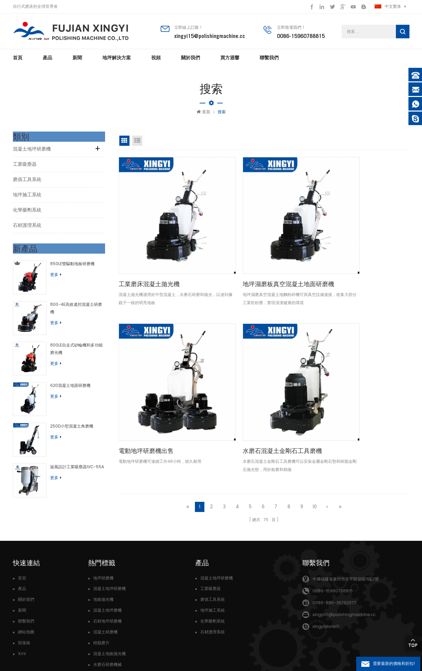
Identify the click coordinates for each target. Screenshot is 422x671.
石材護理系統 (27, 229)
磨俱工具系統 (27, 183)
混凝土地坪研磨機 (32, 152)
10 (315, 293)
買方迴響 (229, 61)
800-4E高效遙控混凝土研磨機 (72, 301)
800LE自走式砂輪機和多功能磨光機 (74, 340)
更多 (49, 278)
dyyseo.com (141, 654)
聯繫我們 (269, 61)
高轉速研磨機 (105, 622)
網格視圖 (124, 144)
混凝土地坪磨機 (107, 557)
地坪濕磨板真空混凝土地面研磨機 (226, 242)
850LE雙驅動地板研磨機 (66, 267)
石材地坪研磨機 (107, 568)
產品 (47, 61)
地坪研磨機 (103, 525)
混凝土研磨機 (105, 579)
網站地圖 (26, 579)
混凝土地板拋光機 (109, 600)
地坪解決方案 (116, 61)
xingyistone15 (326, 573)
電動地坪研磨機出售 (294, 237)
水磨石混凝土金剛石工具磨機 (375, 242)
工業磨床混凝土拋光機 (149, 237)
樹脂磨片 (101, 590)
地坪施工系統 (27, 198)
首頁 (17, 61)
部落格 (24, 590)
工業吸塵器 (25, 168)
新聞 (77, 61)
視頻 (156, 61)
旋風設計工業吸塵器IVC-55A (71, 439)
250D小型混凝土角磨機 (65, 405)
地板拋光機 (103, 546)
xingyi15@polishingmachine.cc (209, 37)
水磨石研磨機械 (107, 611)
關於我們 (190, 61)
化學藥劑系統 (27, 213)
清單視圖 (137, 144)
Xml (22, 600)
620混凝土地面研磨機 (64, 371)
